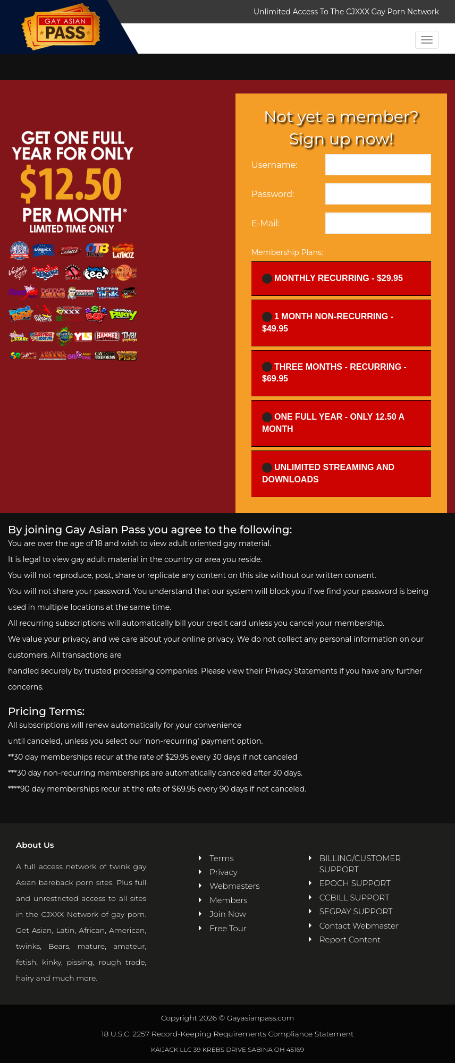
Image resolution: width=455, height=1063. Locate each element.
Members (228, 900)
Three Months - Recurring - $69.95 (334, 372)
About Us (35, 845)
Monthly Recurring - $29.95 (332, 279)
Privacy (223, 872)
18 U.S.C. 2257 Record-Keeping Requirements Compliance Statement (227, 1034)
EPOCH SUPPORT (355, 883)
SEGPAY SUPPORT (356, 911)
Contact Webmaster (359, 926)
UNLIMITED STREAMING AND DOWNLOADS (328, 473)
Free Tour (228, 928)
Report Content (350, 939)
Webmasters (232, 886)
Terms (221, 858)
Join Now (227, 914)
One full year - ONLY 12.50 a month (333, 422)
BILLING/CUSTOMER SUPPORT (360, 863)
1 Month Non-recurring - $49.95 (327, 322)
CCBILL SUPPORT (354, 897)
